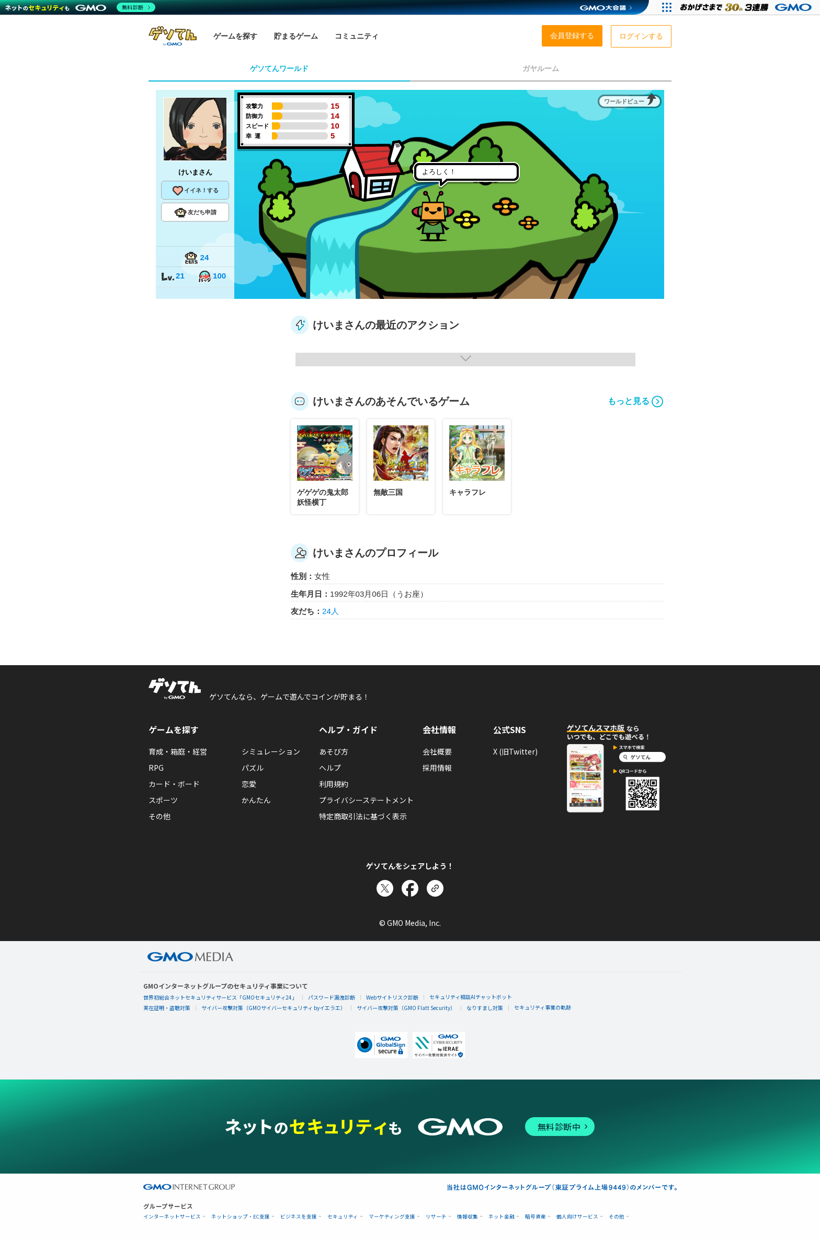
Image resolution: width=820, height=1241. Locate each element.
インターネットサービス (172, 1216)
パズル (253, 767)
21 (173, 277)
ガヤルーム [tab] (540, 68)
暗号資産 (535, 1216)
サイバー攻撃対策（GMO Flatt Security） (406, 1008)
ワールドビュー (624, 101)
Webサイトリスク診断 (392, 997)
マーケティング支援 (392, 1216)
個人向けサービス (577, 1216)
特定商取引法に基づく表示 (363, 816)
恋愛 (249, 784)
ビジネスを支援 (298, 1216)
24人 (330, 611)
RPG (156, 767)
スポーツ (163, 800)
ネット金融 (501, 1216)
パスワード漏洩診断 (331, 997)
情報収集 (467, 1216)
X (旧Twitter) (515, 751)
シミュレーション (271, 751)
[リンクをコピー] (435, 888)
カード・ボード (174, 784)
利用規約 (333, 784)
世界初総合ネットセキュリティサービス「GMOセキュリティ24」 (220, 997)
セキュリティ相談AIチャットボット (470, 997)
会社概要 (437, 751)
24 (196, 258)
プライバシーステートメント (366, 800)
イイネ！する (195, 190)
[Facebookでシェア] (410, 888)
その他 (159, 816)
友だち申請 (195, 212)
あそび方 (333, 751)
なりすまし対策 (484, 1008)
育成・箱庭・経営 (178, 751)
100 (212, 277)
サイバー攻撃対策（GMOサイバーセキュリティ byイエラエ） (273, 1008)
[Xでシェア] (385, 888)
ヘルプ (330, 767)
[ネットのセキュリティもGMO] (80, 7)
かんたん (256, 800)
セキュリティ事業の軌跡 (542, 1007)
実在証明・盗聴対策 (166, 1008)
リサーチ (436, 1216)
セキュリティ (342, 1216)
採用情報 (437, 767)
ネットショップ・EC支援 (240, 1216)
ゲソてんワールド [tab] (279, 68)
